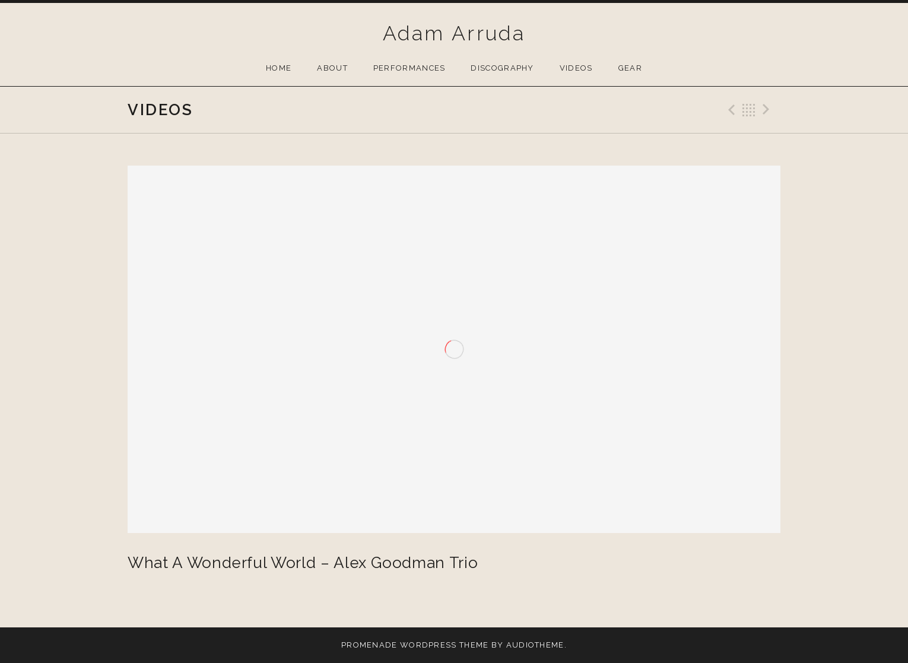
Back (748, 110)
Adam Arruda (454, 33)
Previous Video (729, 110)
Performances (409, 68)
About (332, 68)
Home (278, 68)
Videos (576, 68)
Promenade (369, 644)
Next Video (767, 110)
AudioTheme (535, 644)
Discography (502, 68)
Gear (630, 68)
